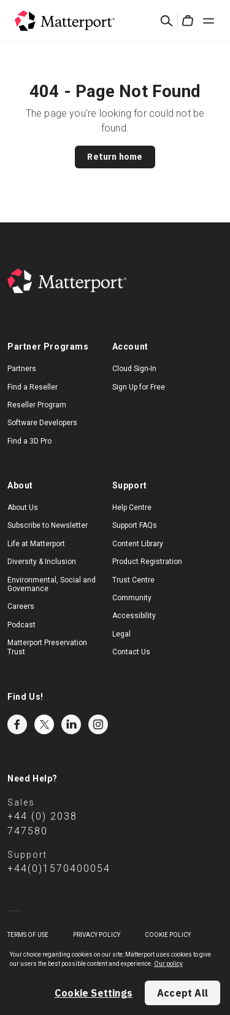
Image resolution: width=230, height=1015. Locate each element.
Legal (121, 634)
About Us (22, 507)
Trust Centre (133, 580)
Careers (20, 606)
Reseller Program (36, 405)
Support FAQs (134, 525)
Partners (21, 368)
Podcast (21, 625)
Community (131, 598)
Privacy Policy (96, 934)
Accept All (182, 993)
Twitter (44, 724)
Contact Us (131, 652)
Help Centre (131, 507)
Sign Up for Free (138, 387)
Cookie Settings (93, 993)
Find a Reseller (32, 387)
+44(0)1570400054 (58, 868)
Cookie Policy (168, 934)
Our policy (168, 963)
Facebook (17, 724)
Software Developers (42, 422)
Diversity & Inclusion (41, 561)
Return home (114, 156)
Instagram (98, 724)
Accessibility (134, 615)
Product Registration (147, 561)
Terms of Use (27, 934)
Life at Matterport (36, 543)
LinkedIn (71, 724)
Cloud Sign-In (134, 368)
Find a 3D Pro (29, 441)
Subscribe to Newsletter (47, 525)
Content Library (137, 543)
